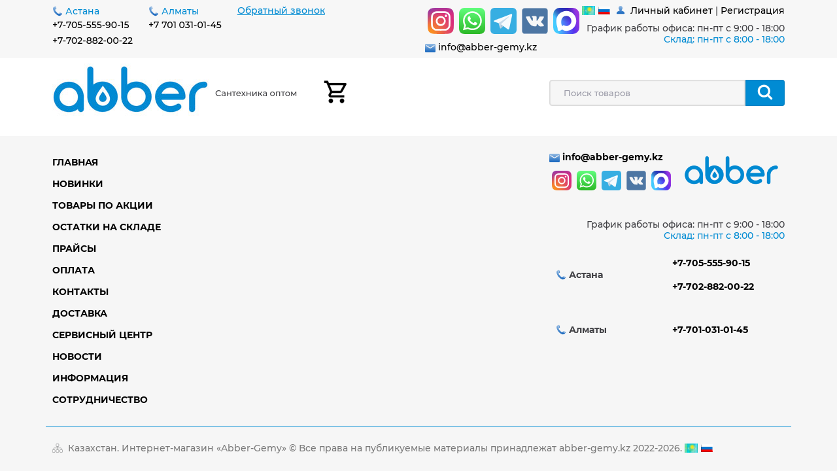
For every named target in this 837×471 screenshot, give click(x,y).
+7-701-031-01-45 (710, 330)
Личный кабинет (671, 10)
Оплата (73, 270)
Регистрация (753, 10)
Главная (75, 162)
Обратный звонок (281, 10)
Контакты (80, 292)
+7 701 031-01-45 (185, 25)
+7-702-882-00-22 (92, 40)
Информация (90, 378)
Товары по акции (102, 205)
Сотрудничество (100, 400)
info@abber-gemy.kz (487, 47)
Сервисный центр (102, 335)
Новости (77, 356)
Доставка (79, 313)
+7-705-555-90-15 (90, 25)
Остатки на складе (106, 227)
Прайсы (74, 248)
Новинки (77, 184)
